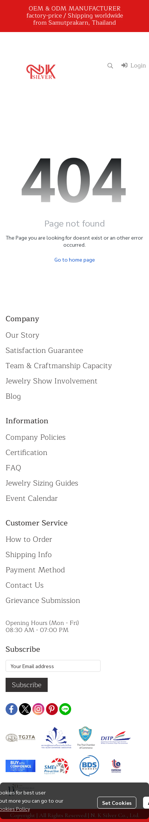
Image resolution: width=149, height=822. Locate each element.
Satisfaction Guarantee (44, 350)
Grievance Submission (43, 600)
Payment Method (35, 570)
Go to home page (74, 259)
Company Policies (36, 437)
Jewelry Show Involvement (52, 381)
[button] (110, 65)
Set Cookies (116, 802)
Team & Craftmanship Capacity (59, 366)
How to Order (29, 539)
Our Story (22, 335)
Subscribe (26, 684)
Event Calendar (32, 498)
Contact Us (25, 585)
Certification (26, 452)
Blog (13, 396)
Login (133, 65)
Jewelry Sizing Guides (42, 483)
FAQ (13, 468)
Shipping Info (29, 554)
